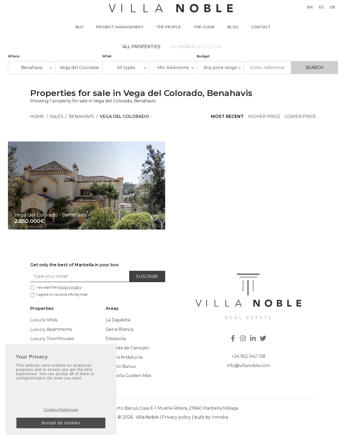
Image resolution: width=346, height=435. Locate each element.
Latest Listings (45, 377)
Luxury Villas (43, 321)
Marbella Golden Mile (128, 377)
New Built (40, 368)
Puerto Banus (121, 368)
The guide (204, 27)
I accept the (59, 289)
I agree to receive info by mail (62, 296)
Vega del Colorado (124, 118)
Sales (56, 118)
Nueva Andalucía (124, 358)
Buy (79, 27)
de (332, 7)
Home (37, 118)
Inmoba (220, 418)
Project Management (119, 27)
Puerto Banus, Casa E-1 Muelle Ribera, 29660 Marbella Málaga (173, 409)
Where (13, 58)
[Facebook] (233, 341)
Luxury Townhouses (52, 340)
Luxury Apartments (51, 330)
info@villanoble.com (248, 367)
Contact (261, 27)
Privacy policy (176, 418)
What (106, 58)
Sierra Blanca (119, 330)
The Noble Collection (52, 358)
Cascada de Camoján (127, 349)
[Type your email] (80, 278)
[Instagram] (244, 341)
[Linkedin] (254, 341)
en (310, 7)
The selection (195, 47)
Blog (233, 27)
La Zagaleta (118, 321)
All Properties (141, 47)
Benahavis (81, 118)
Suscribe (147, 278)
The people (168, 27)
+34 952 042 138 (249, 357)
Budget (203, 58)
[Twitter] (264, 341)
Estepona (116, 340)
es (321, 7)
